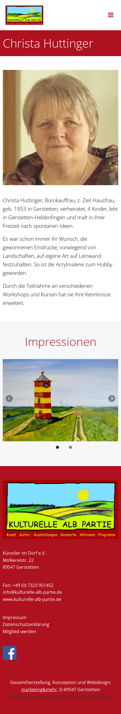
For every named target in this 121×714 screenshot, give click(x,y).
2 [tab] (70, 447)
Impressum (14, 617)
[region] (60, 405)
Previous (10, 399)
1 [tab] (57, 447)
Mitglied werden (19, 631)
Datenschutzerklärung (26, 624)
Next (111, 399)
